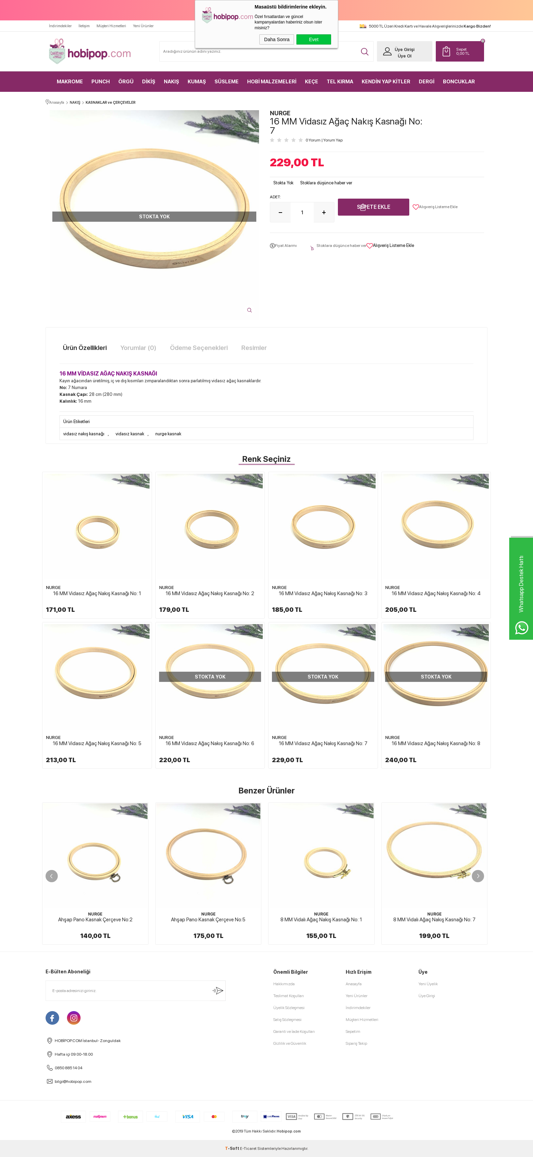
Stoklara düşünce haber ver (326, 182)
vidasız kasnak (130, 433)
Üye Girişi (404, 49)
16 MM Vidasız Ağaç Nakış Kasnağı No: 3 (323, 593)
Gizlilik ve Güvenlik (289, 1043)
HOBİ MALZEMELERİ (271, 82)
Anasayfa (354, 984)
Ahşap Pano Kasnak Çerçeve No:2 (95, 920)
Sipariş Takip (356, 1043)
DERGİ (426, 82)
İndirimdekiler (60, 26)
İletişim (84, 26)
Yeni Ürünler (143, 26)
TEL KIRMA (340, 82)
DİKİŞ (148, 82)
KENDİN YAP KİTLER (386, 82)
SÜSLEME (226, 82)
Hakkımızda (284, 984)
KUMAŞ (197, 82)
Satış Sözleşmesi (287, 1019)
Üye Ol (404, 55)
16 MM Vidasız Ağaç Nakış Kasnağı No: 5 (97, 743)
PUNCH (100, 82)
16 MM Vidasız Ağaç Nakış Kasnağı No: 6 (210, 743)
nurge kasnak (168, 433)
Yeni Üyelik (428, 984)
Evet (314, 39)
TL (468, 51)
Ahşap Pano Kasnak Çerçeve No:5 (208, 920)
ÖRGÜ (126, 82)
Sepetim (353, 1031)
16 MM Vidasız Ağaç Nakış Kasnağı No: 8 (436, 743)
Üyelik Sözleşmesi (289, 1007)
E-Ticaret (248, 1148)
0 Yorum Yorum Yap (324, 140)
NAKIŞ (171, 82)
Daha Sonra (277, 39)
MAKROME (70, 82)
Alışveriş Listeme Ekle (435, 207)
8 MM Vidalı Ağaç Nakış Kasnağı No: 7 (434, 920)
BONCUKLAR (459, 82)
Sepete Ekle (373, 207)
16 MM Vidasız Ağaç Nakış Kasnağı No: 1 (97, 593)
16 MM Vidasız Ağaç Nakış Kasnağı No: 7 (323, 743)
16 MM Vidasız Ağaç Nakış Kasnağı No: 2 (210, 593)
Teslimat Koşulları (288, 995)
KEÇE (311, 82)
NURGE (53, 587)
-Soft (232, 1148)
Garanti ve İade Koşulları (294, 1031)
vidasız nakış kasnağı (83, 433)
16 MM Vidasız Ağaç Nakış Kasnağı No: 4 (436, 593)
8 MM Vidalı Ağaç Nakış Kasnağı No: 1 (321, 920)
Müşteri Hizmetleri (111, 26)
